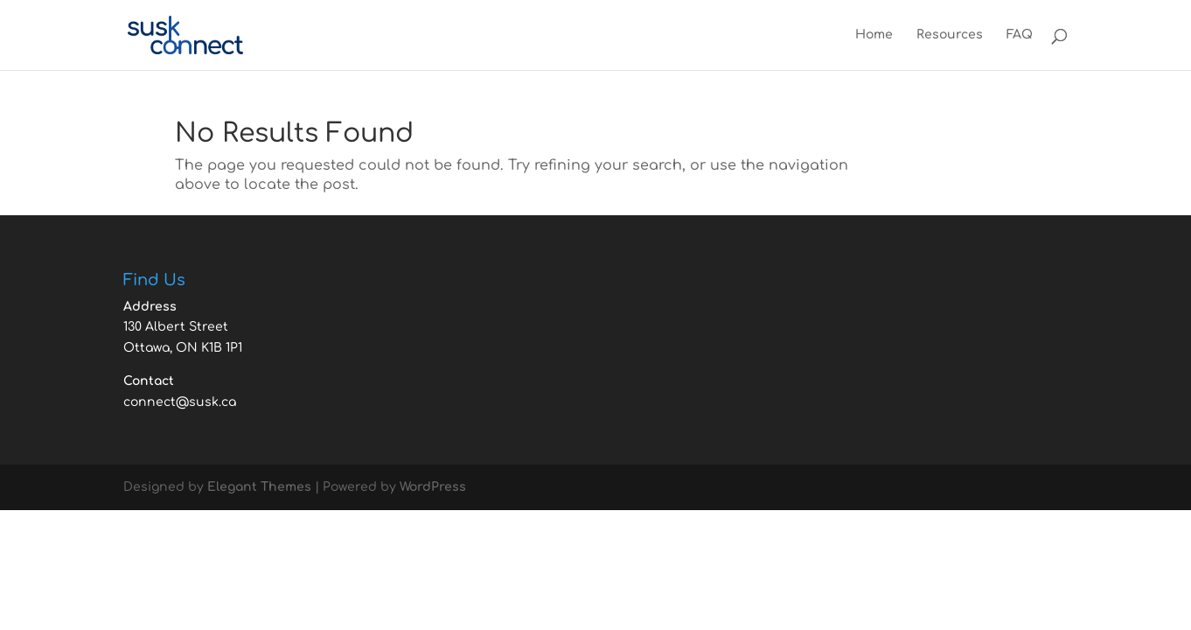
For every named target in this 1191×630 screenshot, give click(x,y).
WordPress (433, 487)
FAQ (1019, 35)
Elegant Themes (259, 487)
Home (874, 35)
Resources (949, 35)
